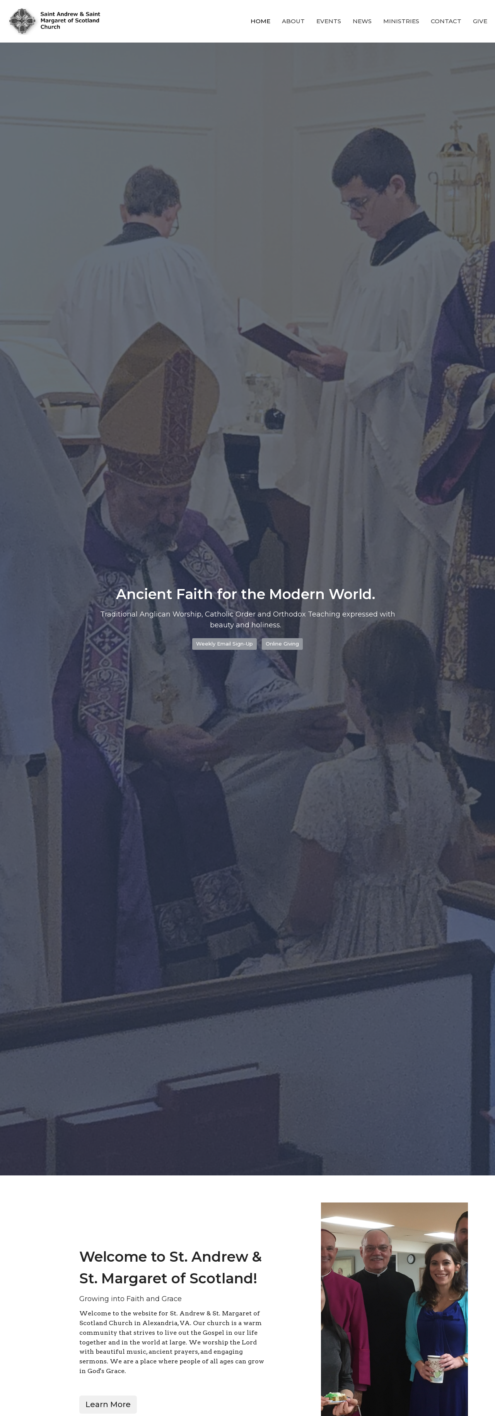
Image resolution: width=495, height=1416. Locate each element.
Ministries (401, 21)
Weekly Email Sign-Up (224, 644)
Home (260, 21)
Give (480, 21)
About (293, 21)
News (362, 21)
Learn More (108, 1404)
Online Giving (282, 644)
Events (328, 21)
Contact (446, 21)
